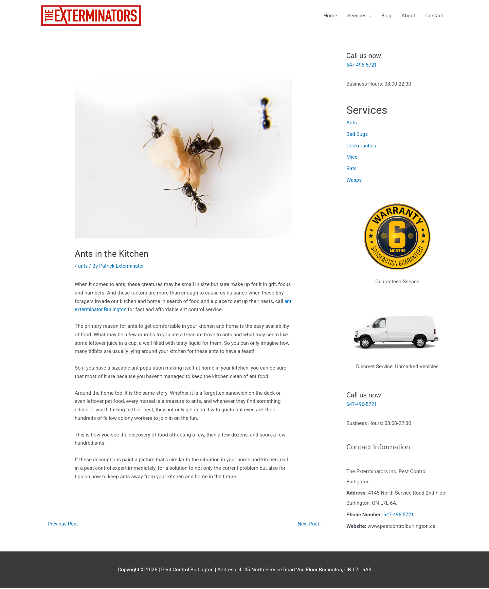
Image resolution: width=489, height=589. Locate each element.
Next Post (311, 524)
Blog (386, 16)
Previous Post (60, 524)
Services (357, 16)
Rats (351, 169)
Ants (351, 123)
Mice (352, 157)
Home (330, 16)
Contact (434, 16)
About (408, 16)
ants (83, 266)
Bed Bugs (357, 134)
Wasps (354, 180)
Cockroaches (361, 146)
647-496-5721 (362, 65)
